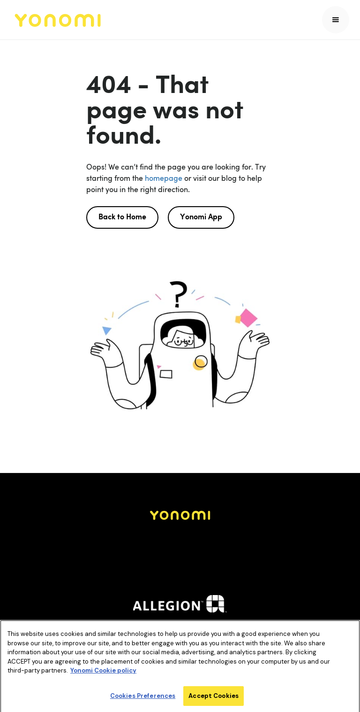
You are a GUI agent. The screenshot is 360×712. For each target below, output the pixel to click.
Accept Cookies (213, 698)
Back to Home (122, 217)
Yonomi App (201, 217)
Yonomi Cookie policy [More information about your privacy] (103, 672)
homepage (162, 178)
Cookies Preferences (142, 698)
